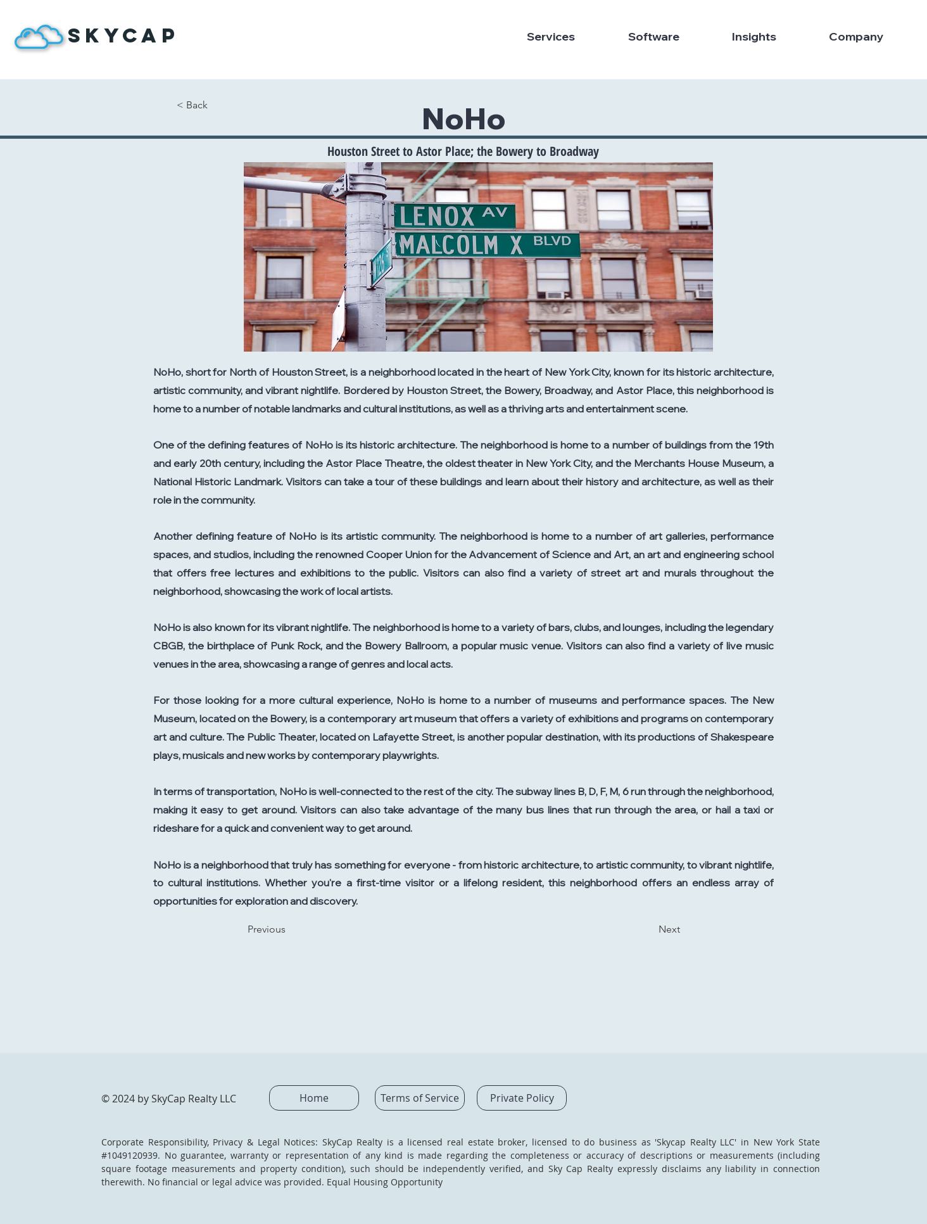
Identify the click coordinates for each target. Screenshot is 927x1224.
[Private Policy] (522, 1098)
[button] (568, 37)
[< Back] (218, 105)
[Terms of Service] (420, 1098)
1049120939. (136, 1155)
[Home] (314, 1098)
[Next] (648, 929)
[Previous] (289, 929)
